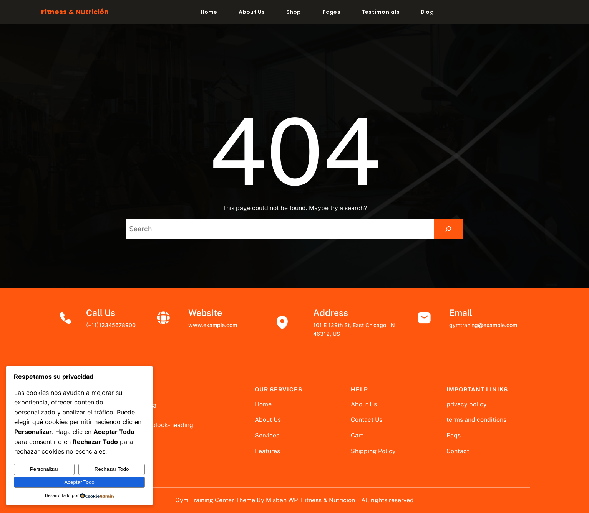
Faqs (453, 435)
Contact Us (366, 419)
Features (267, 451)
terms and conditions (476, 419)
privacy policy (466, 404)
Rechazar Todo (112, 469)
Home (263, 404)
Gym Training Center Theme (215, 500)
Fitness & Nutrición (75, 11)
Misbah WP (282, 500)
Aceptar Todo (79, 482)
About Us (268, 419)
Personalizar (44, 469)
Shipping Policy (373, 451)
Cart (357, 435)
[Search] (448, 229)
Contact (457, 451)
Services (267, 435)
